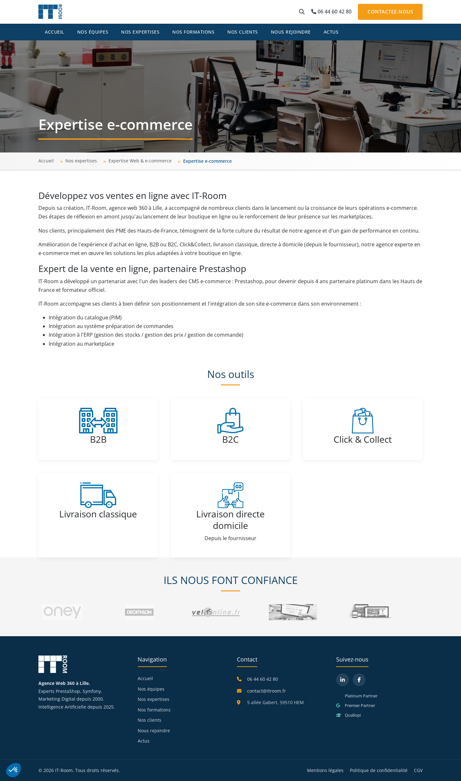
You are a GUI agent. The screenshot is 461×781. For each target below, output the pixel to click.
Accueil (54, 32)
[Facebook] (359, 679)
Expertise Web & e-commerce (140, 161)
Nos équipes (93, 32)
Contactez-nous (390, 11)
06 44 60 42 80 (331, 11)
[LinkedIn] (342, 679)
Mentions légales (325, 770)
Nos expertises (140, 32)
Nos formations (193, 32)
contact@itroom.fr (266, 691)
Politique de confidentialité (379, 770)
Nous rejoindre (291, 32)
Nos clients (242, 32)
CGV (418, 770)
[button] (302, 12)
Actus (331, 32)
